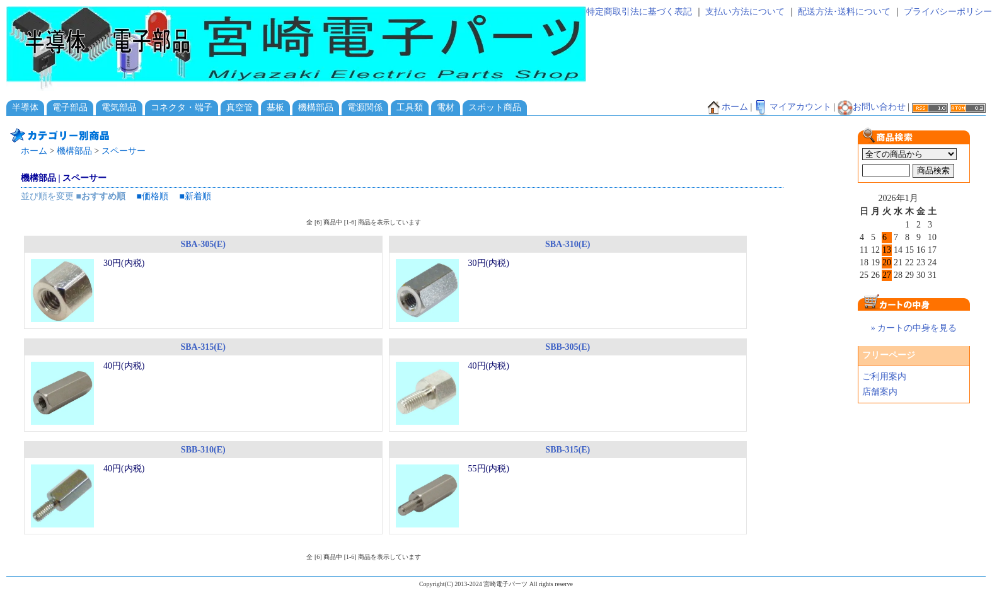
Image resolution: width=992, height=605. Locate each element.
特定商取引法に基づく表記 (639, 11)
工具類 (409, 107)
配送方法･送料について (844, 11)
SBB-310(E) (203, 449)
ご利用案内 (884, 376)
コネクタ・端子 (181, 107)
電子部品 (70, 107)
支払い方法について (745, 11)
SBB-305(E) (567, 347)
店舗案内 (879, 391)
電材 (445, 107)
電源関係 (365, 107)
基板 (275, 107)
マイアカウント (792, 107)
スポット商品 (494, 107)
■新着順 (195, 196)
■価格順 (152, 196)
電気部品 (119, 107)
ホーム (727, 107)
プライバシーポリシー (948, 11)
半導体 (25, 107)
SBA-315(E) (203, 347)
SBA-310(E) (568, 244)
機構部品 (315, 107)
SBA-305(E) (203, 244)
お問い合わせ (872, 107)
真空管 (239, 107)
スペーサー (123, 151)
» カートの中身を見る (914, 328)
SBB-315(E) (567, 449)
